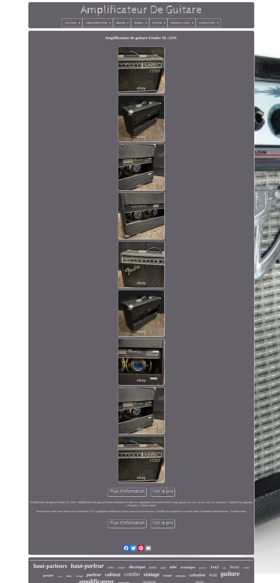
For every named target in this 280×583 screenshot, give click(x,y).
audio (153, 567)
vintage (152, 574)
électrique (137, 567)
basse (234, 567)
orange (79, 576)
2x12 (163, 567)
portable (48, 575)
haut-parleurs (50, 566)
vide (224, 568)
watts (246, 567)
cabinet (112, 574)
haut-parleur (87, 565)
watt (213, 574)
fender (121, 567)
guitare (230, 573)
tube (173, 567)
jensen (59, 576)
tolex (111, 567)
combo (132, 574)
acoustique (188, 567)
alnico (69, 576)
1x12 (214, 567)
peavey (203, 567)
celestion (197, 574)
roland (167, 575)
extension (180, 576)
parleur (94, 574)
